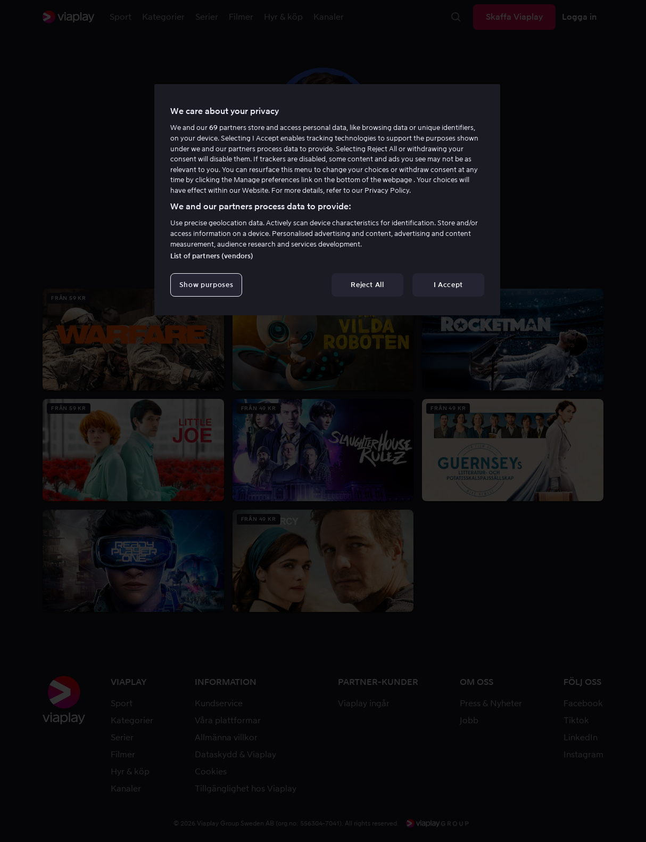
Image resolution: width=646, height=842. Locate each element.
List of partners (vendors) (211, 256)
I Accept (448, 285)
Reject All (367, 285)
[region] (327, 199)
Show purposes (206, 285)
